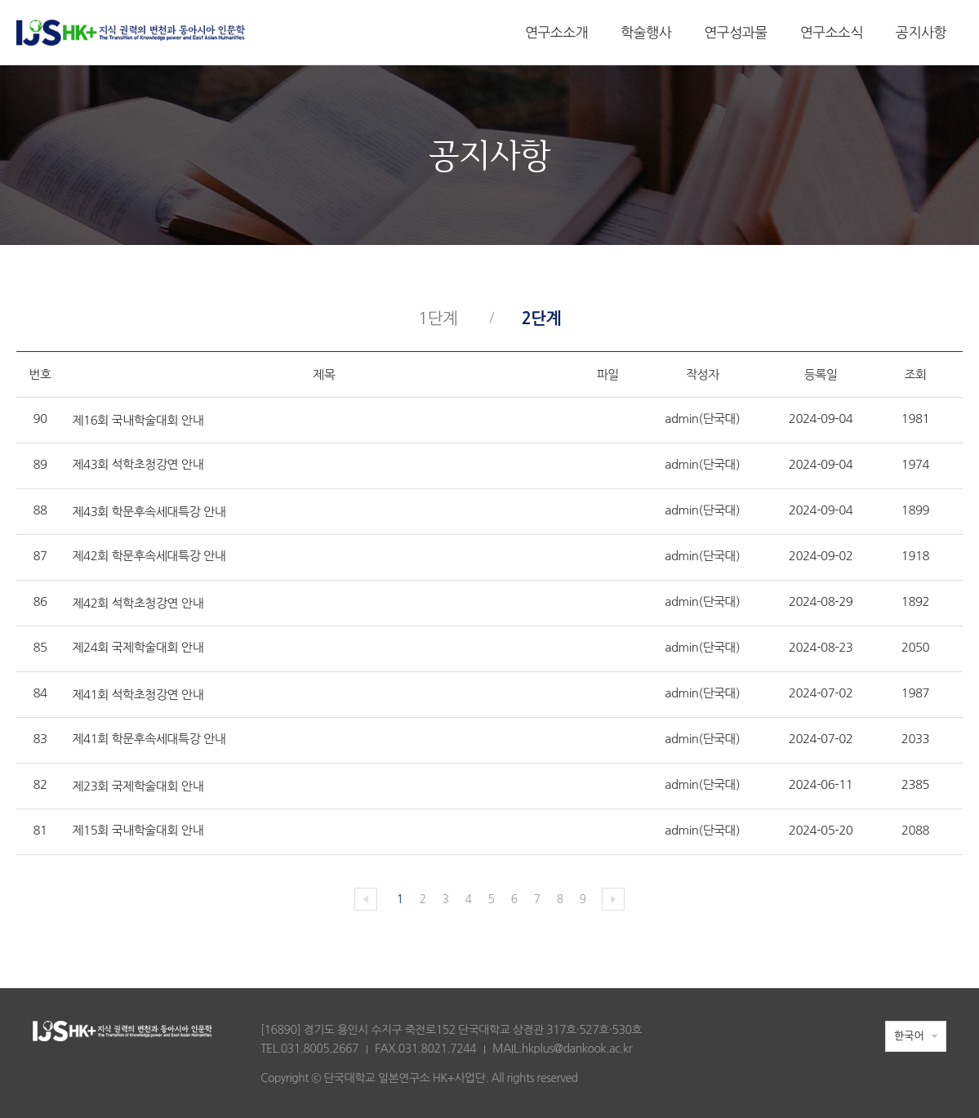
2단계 (541, 318)
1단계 (437, 318)
